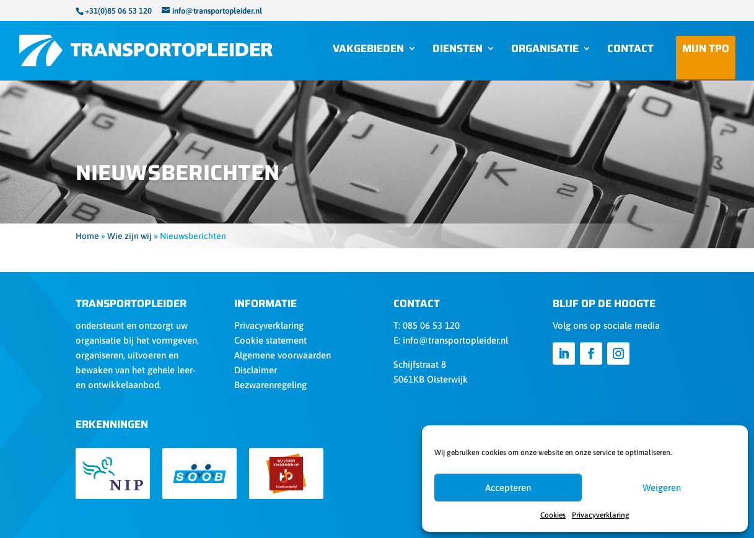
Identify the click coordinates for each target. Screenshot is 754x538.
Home (87, 236)
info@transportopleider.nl (455, 340)
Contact (630, 50)
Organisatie (545, 50)
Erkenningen (112, 424)
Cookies (553, 515)
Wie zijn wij (129, 236)
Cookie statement (270, 340)
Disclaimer (255, 370)
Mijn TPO (705, 52)
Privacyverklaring (600, 515)
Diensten (457, 50)
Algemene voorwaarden (282, 355)
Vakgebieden (368, 50)
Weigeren (661, 487)
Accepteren (508, 487)
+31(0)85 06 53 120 (118, 10)
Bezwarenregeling (270, 385)
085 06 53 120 (431, 325)
